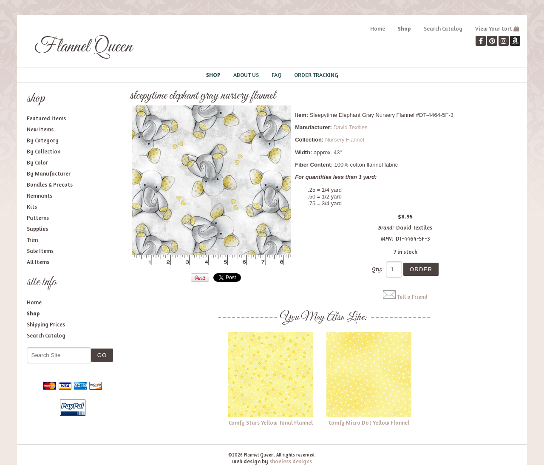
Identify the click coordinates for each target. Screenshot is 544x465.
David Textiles (350, 127)
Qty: (377, 269)
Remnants (39, 195)
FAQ (276, 74)
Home (377, 28)
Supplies (37, 228)
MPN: (387, 238)
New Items (40, 129)
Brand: (386, 227)
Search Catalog (443, 28)
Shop (404, 28)
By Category (43, 140)
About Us (246, 74)
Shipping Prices (46, 324)
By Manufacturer (49, 173)
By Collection (43, 151)
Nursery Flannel (344, 139)
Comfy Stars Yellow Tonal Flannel (271, 422)
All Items (38, 261)
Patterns (38, 217)
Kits (32, 206)
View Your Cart (493, 28)
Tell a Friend (412, 296)
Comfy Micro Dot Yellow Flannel (369, 422)
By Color (37, 162)
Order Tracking (316, 74)
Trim (32, 239)
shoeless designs (290, 461)
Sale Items (40, 250)
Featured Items (46, 118)
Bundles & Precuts (50, 184)
